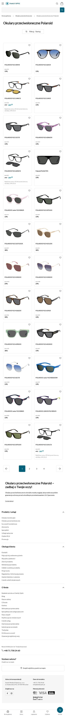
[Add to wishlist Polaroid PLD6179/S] (60, 151)
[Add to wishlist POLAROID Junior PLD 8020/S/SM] (60, 358)
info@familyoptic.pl (39, 684)
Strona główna (6, 16)
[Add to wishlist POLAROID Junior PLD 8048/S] (29, 391)
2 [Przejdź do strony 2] (29, 469)
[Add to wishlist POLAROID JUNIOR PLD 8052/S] (60, 391)
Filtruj (33, 31)
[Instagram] (11, 693)
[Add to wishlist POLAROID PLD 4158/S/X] (29, 258)
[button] (17, 54)
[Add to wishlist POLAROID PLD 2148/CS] (29, 79)
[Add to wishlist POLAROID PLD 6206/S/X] (60, 118)
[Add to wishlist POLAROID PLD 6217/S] (29, 358)
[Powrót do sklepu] (8, 712)
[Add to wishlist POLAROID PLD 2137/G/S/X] (29, 224)
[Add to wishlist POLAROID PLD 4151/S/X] (60, 224)
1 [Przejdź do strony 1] (22, 469)
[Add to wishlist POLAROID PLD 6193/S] (60, 291)
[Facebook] (7, 693)
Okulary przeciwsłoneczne (23, 16)
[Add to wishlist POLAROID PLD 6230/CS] (29, 151)
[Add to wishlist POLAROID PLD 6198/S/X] (29, 324)
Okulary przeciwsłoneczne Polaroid (47, 16)
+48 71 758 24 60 (12, 650)
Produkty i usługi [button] (33, 512)
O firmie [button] (33, 587)
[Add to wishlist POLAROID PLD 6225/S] (60, 45)
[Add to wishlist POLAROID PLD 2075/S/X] (60, 191)
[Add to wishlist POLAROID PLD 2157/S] (29, 118)
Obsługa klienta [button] (33, 546)
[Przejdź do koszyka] (61, 3)
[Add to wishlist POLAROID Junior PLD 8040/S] (29, 191)
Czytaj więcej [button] (9, 501)
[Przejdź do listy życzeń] (47, 713)
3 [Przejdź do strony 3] (36, 469)
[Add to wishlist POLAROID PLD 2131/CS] (60, 425)
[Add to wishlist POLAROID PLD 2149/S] (60, 79)
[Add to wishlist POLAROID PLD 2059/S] (29, 45)
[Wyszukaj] (57, 3)
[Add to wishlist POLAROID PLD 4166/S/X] (29, 291)
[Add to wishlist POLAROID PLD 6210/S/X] (60, 324)
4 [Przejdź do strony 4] (43, 469)
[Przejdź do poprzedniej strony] (59, 468)
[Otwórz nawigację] (3, 3)
